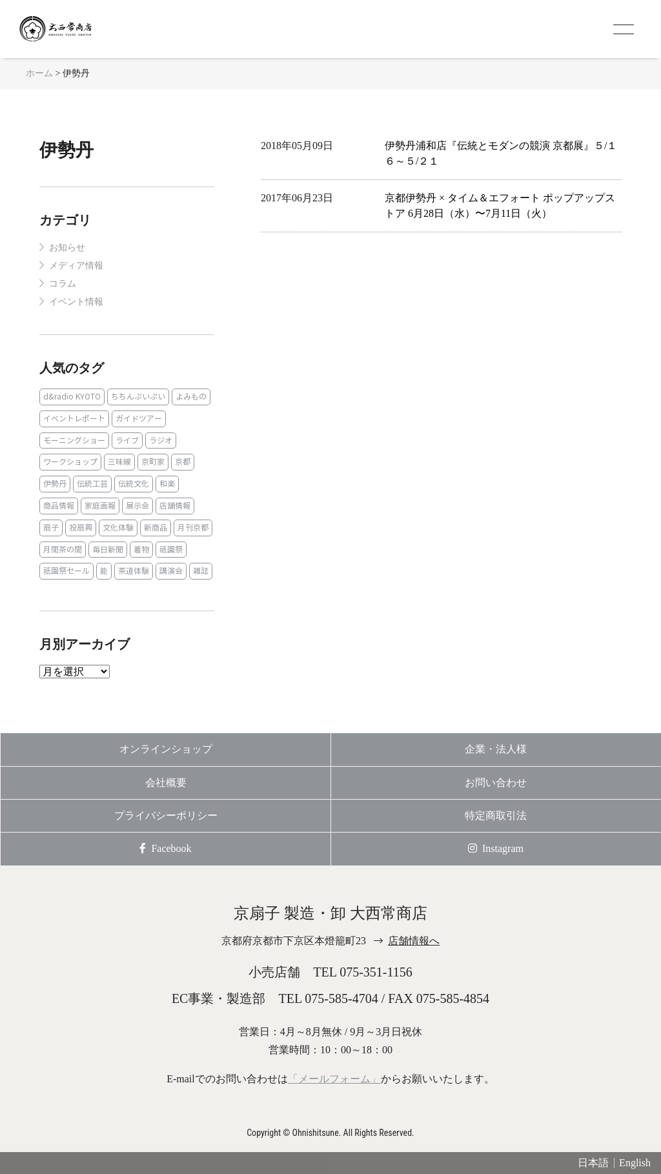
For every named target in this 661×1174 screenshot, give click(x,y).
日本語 (593, 1162)
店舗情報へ (414, 940)
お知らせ (67, 247)
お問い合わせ (496, 782)
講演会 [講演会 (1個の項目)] (171, 571)
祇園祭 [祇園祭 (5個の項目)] (171, 549)
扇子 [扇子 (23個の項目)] (51, 527)
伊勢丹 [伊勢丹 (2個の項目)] (54, 484)
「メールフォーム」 (334, 1078)
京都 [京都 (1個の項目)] (182, 462)
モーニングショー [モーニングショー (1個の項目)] (74, 440)
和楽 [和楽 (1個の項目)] (167, 484)
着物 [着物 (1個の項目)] (141, 549)
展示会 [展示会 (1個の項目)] (137, 506)
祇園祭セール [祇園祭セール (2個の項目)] (66, 571)
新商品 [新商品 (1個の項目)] (155, 527)
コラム (62, 283)
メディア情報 (76, 265)
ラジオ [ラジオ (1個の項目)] (160, 440)
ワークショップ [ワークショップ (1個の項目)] (70, 462)
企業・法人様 (496, 749)
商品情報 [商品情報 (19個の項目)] (58, 506)
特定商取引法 (496, 815)
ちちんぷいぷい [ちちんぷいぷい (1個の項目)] (138, 396)
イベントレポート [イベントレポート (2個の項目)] (74, 418)
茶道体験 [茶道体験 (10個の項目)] (133, 571)
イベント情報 (76, 302)
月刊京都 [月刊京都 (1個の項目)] (193, 527)
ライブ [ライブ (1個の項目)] (127, 440)
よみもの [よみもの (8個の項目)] (191, 396)
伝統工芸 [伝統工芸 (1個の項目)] (92, 484)
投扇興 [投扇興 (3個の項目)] (80, 527)
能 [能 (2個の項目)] (104, 571)
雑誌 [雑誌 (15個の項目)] (200, 571)
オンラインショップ (165, 749)
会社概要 (166, 782)
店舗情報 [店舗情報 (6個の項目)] (174, 506)
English (635, 1162)
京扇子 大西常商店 (71, 29)
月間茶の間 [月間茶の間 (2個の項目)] (62, 549)
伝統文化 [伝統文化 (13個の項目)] (133, 484)
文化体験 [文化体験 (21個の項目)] (118, 527)
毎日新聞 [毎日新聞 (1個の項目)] (107, 549)
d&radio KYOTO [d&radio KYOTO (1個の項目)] (72, 396)
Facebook (165, 848)
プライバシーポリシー (166, 815)
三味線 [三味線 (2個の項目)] (119, 462)
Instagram (496, 848)
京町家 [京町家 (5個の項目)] (153, 462)
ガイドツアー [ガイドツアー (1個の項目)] (139, 418)
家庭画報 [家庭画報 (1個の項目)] (100, 506)
